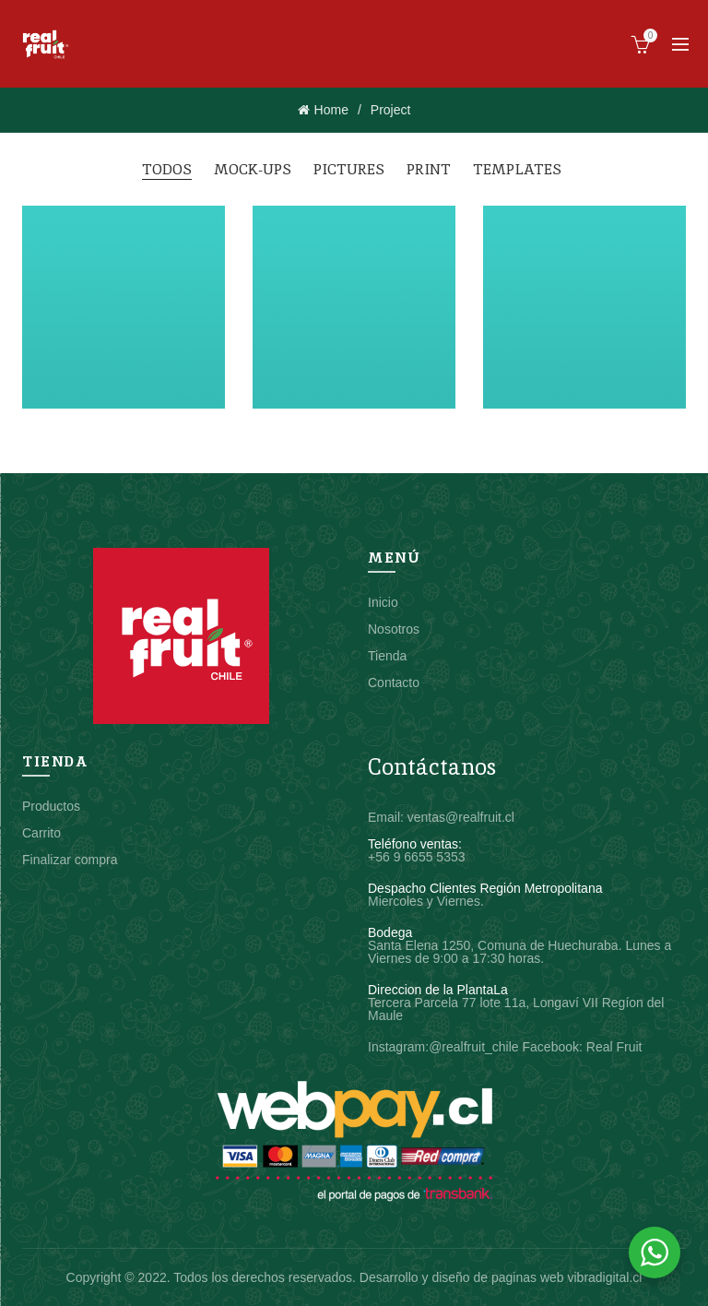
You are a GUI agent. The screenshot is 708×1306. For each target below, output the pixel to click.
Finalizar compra (69, 859)
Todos (167, 169)
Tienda (387, 655)
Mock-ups (252, 169)
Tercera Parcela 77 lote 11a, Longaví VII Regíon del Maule (516, 1009)
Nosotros (393, 629)
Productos (51, 806)
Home (331, 109)
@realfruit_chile (473, 1046)
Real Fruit (614, 1046)
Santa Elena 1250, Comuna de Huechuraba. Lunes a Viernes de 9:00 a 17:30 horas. (519, 952)
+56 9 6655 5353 (417, 856)
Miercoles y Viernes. (426, 901)
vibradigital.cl (604, 1277)
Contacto (393, 682)
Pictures (348, 169)
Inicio (383, 602)
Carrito (41, 832)
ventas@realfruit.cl (460, 817)
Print (429, 169)
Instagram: (398, 1046)
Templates (517, 169)
